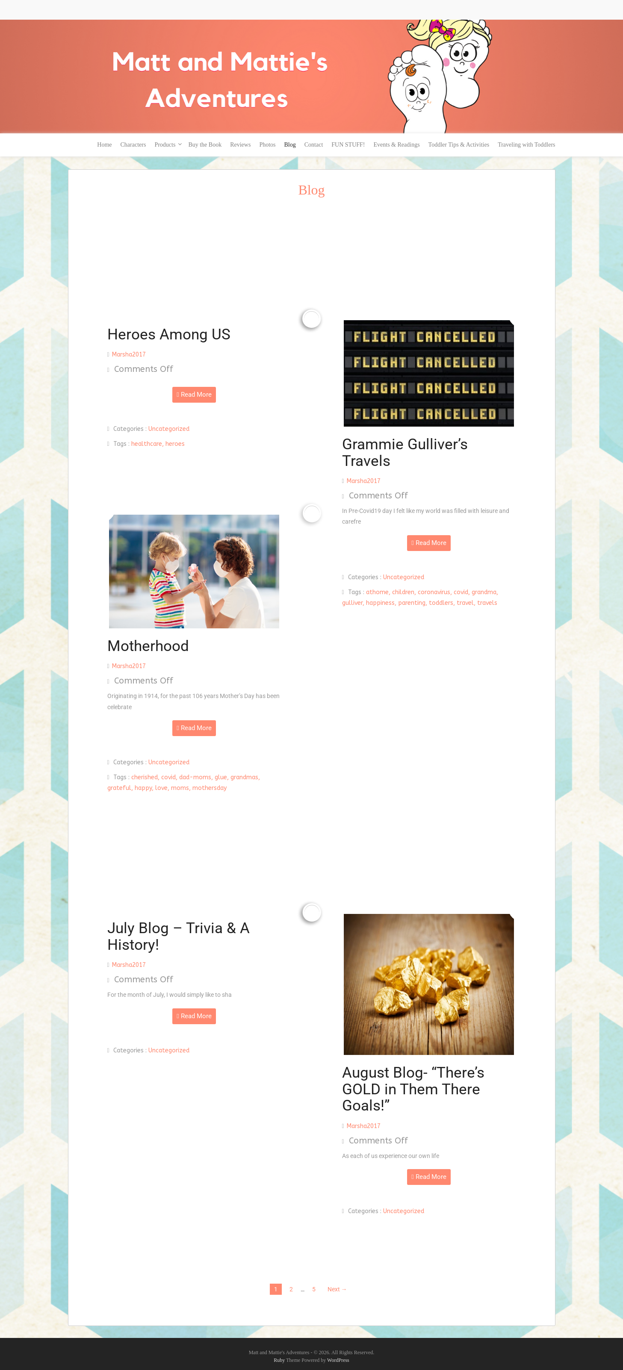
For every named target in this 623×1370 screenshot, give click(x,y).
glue (221, 777)
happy (143, 788)
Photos (267, 144)
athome (377, 592)
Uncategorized (168, 429)
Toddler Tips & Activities (459, 144)
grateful (119, 788)
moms (180, 788)
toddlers (441, 603)
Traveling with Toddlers (526, 144)
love (161, 788)
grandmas (244, 777)
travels (487, 603)
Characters (133, 144)
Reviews (240, 144)
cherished (144, 777)
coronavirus (434, 592)
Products (164, 144)
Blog (290, 144)
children (403, 592)
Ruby (279, 1360)
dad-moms (195, 777)
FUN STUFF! (348, 144)
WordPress (338, 1360)
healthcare (146, 444)
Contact (313, 144)
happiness (380, 603)
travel (465, 603)
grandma (484, 592)
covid (461, 592)
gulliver (352, 603)
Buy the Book (204, 144)
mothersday (209, 788)
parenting (411, 603)
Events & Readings (396, 144)
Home (104, 144)
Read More (194, 394)
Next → (337, 1289)
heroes (175, 444)
